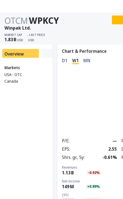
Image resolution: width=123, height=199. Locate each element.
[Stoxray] (17, 7)
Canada (11, 81)
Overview (14, 54)
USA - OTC (13, 74)
